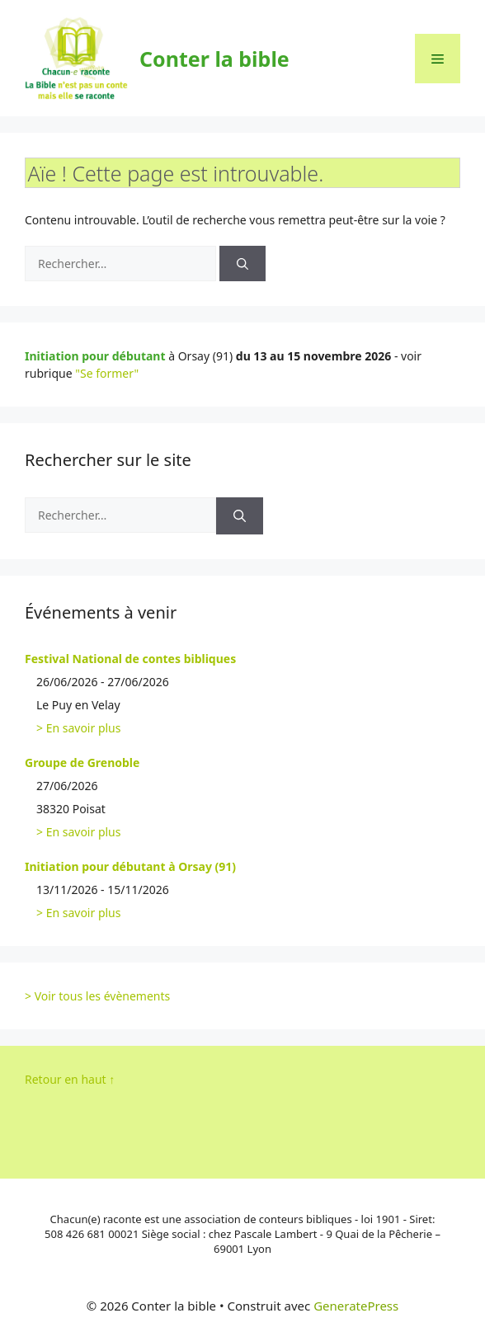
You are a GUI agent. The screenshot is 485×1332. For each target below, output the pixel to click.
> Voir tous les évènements (97, 996)
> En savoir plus (78, 728)
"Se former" (107, 373)
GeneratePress (355, 1305)
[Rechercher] (242, 263)
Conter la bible (214, 59)
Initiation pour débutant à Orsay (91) (130, 866)
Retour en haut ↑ (70, 1079)
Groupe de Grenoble (82, 762)
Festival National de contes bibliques (130, 658)
